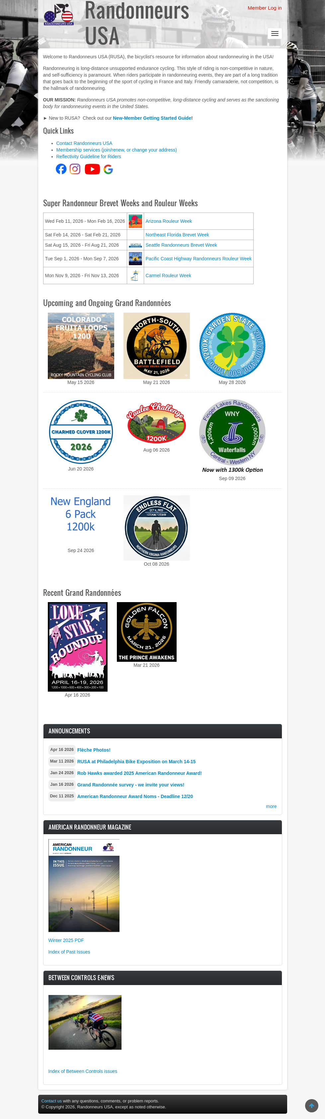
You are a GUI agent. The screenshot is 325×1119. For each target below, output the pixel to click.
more (271, 806)
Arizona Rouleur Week (169, 221)
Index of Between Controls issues (83, 1071)
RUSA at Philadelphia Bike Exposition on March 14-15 (136, 761)
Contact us (51, 1100)
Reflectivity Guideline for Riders (88, 156)
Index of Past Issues (69, 952)
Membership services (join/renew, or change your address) (116, 150)
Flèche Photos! (94, 750)
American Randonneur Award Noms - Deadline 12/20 (135, 796)
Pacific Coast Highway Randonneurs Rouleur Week (199, 258)
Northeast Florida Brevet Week (177, 234)
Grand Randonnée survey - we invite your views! (131, 784)
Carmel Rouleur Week (168, 275)
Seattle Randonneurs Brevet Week (181, 245)
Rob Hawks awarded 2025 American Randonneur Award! (139, 773)
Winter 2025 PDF (66, 940)
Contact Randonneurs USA (84, 143)
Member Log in (265, 8)
